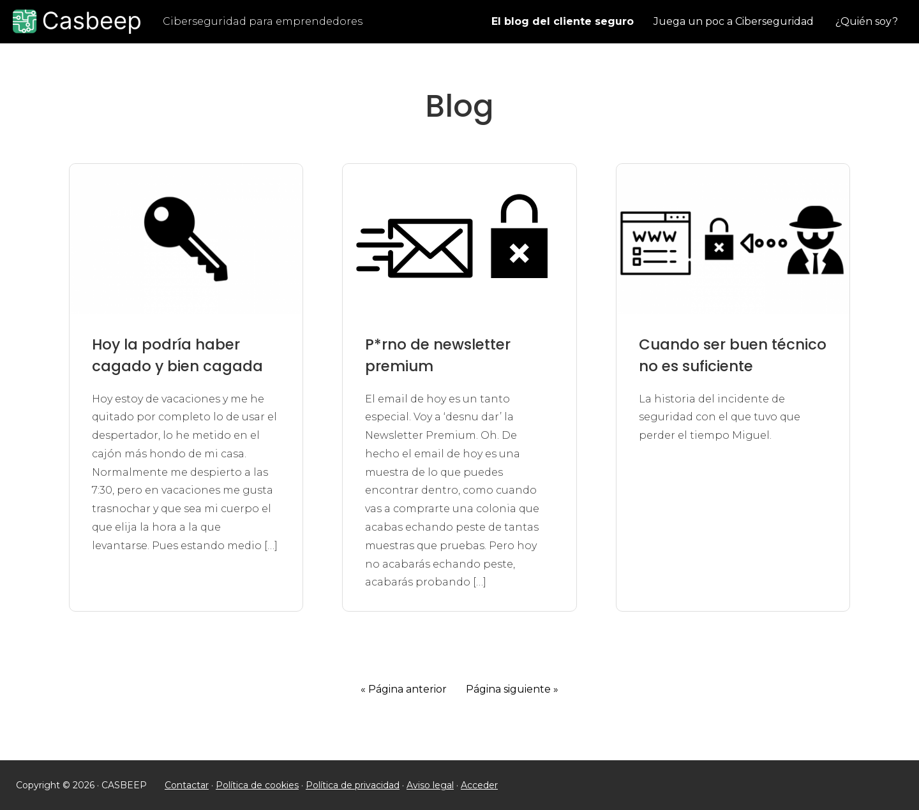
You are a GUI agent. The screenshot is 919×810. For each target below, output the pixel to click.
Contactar (187, 785)
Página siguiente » (512, 689)
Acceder (479, 785)
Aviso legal (430, 785)
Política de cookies (257, 785)
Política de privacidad (353, 785)
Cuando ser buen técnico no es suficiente (732, 355)
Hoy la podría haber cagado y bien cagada (177, 355)
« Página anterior (404, 689)
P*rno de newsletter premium (438, 355)
